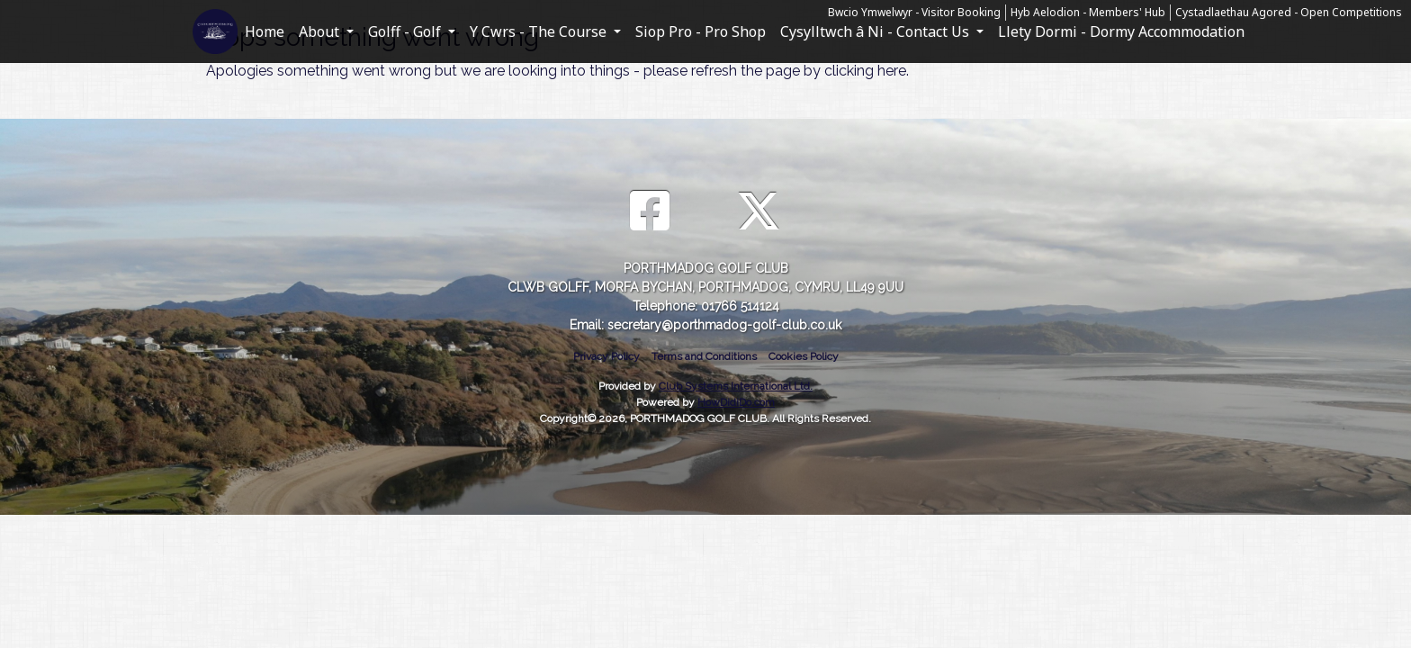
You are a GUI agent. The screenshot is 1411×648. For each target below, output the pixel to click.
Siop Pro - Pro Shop (700, 31)
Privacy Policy (606, 356)
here (891, 70)
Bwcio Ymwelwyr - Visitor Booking (914, 12)
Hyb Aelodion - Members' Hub (1088, 12)
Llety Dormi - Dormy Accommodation (1121, 31)
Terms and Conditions (704, 356)
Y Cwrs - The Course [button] (540, 31)
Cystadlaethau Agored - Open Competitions (1288, 12)
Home (264, 31)
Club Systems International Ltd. (736, 386)
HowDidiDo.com (736, 402)
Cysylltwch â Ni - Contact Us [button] (876, 31)
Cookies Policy (803, 356)
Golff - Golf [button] (406, 31)
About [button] (321, 31)
